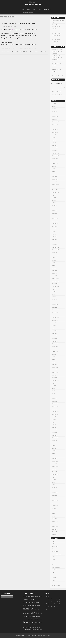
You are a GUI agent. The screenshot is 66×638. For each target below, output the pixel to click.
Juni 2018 (54, 356)
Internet (53, 559)
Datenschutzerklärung (27, 12)
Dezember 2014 (55, 466)
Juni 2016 (54, 419)
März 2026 (54, 114)
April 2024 (54, 174)
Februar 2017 (55, 398)
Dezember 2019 (55, 309)
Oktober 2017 (55, 377)
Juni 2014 (54, 482)
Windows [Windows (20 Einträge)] (32, 629)
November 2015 (55, 437)
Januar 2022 (54, 244)
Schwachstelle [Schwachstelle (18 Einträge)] (26, 625)
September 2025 (55, 129)
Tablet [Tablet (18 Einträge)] (33, 627)
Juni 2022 (54, 231)
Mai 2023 (54, 202)
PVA (53, 572)
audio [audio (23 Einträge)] (24, 596)
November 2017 (55, 375)
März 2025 (54, 145)
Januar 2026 (54, 119)
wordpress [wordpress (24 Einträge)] (39, 629)
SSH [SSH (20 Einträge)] (40, 625)
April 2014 (54, 487)
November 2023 (55, 187)
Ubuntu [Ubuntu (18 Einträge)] (38, 627)
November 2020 (55, 281)
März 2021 (54, 270)
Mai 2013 (54, 513)
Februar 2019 (55, 336)
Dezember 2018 (55, 341)
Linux (23, 9)
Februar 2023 (55, 210)
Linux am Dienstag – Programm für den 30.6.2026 (56, 26)
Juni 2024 (54, 168)
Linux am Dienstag (12, 51)
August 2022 (55, 226)
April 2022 (54, 236)
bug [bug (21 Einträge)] (38, 596)
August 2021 (55, 257)
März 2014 (54, 490)
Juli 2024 (54, 166)
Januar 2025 (54, 150)
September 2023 (55, 192)
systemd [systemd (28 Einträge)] (29, 627)
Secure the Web (55, 575)
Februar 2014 (55, 492)
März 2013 (54, 518)
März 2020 (54, 302)
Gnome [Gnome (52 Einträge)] (25, 613)
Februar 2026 (55, 116)
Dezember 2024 (55, 153)
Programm (37, 51)
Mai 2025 (54, 140)
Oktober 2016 (55, 409)
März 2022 (54, 239)
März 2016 (54, 427)
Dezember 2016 (55, 403)
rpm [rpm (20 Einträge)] (41, 622)
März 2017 (54, 396)
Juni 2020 (54, 294)
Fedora (28, 9)
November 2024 (55, 155)
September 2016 (55, 411)
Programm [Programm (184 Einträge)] (28, 622)
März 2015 (54, 458)
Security (39, 9)
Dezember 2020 (55, 278)
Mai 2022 (54, 234)
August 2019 (55, 320)
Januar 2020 (54, 307)
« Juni (47, 609)
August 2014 (55, 477)
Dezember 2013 (55, 497)
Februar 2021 (55, 273)
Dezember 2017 (55, 372)
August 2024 (55, 163)
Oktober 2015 (55, 440)
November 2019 (55, 312)
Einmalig (63, 86)
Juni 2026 (54, 106)
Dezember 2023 (55, 184)
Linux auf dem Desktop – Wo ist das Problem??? (57, 63)
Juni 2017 (54, 388)
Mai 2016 (54, 422)
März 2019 (54, 333)
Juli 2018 (54, 354)
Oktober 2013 (55, 503)
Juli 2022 (54, 229)
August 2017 (55, 383)
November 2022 (55, 218)
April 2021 (54, 268)
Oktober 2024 (55, 158)
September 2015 (55, 443)
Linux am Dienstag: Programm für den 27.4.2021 (18, 24)
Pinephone (54, 569)
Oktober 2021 (55, 252)
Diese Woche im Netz (57, 554)
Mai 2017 (54, 390)
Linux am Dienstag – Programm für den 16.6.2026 (56, 41)
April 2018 (54, 362)
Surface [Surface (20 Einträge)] (25, 627)
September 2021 (55, 255)
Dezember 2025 (55, 121)
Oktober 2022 (55, 221)
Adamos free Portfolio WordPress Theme (26, 635)
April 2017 (54, 393)
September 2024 (55, 161)
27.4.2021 (23, 51)
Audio (53, 543)
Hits (59, 86)
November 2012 (55, 529)
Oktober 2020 (55, 283)
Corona (53, 548)
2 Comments (43, 51)
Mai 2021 (54, 265)
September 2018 (55, 349)
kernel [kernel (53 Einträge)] (30, 613)
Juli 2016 (54, 416)
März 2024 (54, 176)
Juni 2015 (54, 450)
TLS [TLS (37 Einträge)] (35, 627)
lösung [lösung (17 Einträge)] (33, 616)
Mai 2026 (54, 108)
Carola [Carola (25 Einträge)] (40, 596)
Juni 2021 (54, 262)
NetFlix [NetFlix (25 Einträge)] (24, 619)
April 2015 (54, 456)
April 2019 (54, 330)
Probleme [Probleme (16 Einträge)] (40, 619)
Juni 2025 (54, 137)
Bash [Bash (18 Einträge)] (27, 596)
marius (14, 26)
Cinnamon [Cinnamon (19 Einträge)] (25, 599)
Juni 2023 (54, 200)
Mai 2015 (54, 453)
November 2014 (55, 469)
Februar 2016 (55, 430)
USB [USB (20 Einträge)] (29, 629)
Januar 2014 (54, 495)
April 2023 (54, 205)
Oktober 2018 (55, 346)
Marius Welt (33, 2)
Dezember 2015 (55, 435)
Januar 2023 (54, 213)
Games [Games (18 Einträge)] (37, 609)
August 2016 (55, 414)
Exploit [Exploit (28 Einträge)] (38, 605)
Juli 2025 (54, 134)
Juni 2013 (54, 511)
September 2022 (55, 223)
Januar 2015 (54, 463)
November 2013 (55, 500)
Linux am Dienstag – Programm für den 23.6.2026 (56, 35)
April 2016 (54, 424)
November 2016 (55, 406)
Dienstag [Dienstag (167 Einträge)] (27, 605)
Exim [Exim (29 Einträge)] (35, 605)
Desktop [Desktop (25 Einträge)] (37, 602)
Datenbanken (55, 551)
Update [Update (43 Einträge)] (25, 629)
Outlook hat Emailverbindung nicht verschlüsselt (57, 51)
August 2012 (55, 534)
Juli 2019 (54, 322)
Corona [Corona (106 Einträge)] (31, 599)
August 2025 (55, 132)
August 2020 (55, 289)
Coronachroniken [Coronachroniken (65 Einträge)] (29, 602)
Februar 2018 (55, 367)
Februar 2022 (55, 242)
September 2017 (55, 380)
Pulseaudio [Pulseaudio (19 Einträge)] (35, 622)
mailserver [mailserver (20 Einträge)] (37, 616)
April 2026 (54, 111)
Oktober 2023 (55, 189)
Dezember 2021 (55, 247)
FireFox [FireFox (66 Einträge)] (31, 609)
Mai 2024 (54, 171)
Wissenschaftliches (56, 585)
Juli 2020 (54, 291)
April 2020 (54, 299)
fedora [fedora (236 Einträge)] (26, 608)
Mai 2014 (54, 484)
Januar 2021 (54, 275)
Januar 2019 (54, 338)
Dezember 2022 (55, 215)
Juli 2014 (54, 479)
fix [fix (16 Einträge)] (35, 609)
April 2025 (54, 142)
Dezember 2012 (55, 526)
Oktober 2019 (55, 315)
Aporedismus (55, 30)
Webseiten (54, 86)
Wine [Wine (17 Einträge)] (35, 629)
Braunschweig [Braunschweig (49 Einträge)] (32, 597)
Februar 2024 (55, 179)
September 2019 (55, 317)
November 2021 (55, 249)
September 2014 (55, 474)
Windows (54, 582)
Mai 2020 (54, 296)
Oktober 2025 (55, 127)
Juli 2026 (54, 103)
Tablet (53, 580)
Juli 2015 (54, 448)
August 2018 (55, 351)
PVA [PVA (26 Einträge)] (39, 622)
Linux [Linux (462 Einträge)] (35, 612)
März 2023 (54, 208)
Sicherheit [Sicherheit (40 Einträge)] (32, 625)
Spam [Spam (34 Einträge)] (37, 625)
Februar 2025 (55, 148)
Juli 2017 (54, 385)
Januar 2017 (54, 401)
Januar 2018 (54, 370)
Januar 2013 (54, 524)
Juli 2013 (54, 508)
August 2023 (55, 195)
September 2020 (55, 286)
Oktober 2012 (55, 531)
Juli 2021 (54, 260)
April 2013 (54, 516)
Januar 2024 (54, 181)
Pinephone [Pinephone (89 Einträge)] (34, 619)
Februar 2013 (55, 521)
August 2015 (55, 445)
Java (34, 9)
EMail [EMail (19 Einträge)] (32, 605)
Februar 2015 (55, 461)
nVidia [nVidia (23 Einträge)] (28, 619)
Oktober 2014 (55, 471)
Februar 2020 (55, 304)
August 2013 (55, 505)
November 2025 (55, 124)
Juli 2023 (54, 197)
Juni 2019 (54, 325)
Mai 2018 (54, 359)
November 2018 (55, 343)
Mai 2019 (54, 328)
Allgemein (54, 541)
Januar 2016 (54, 432)
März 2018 (54, 364)
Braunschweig (47, 9)
